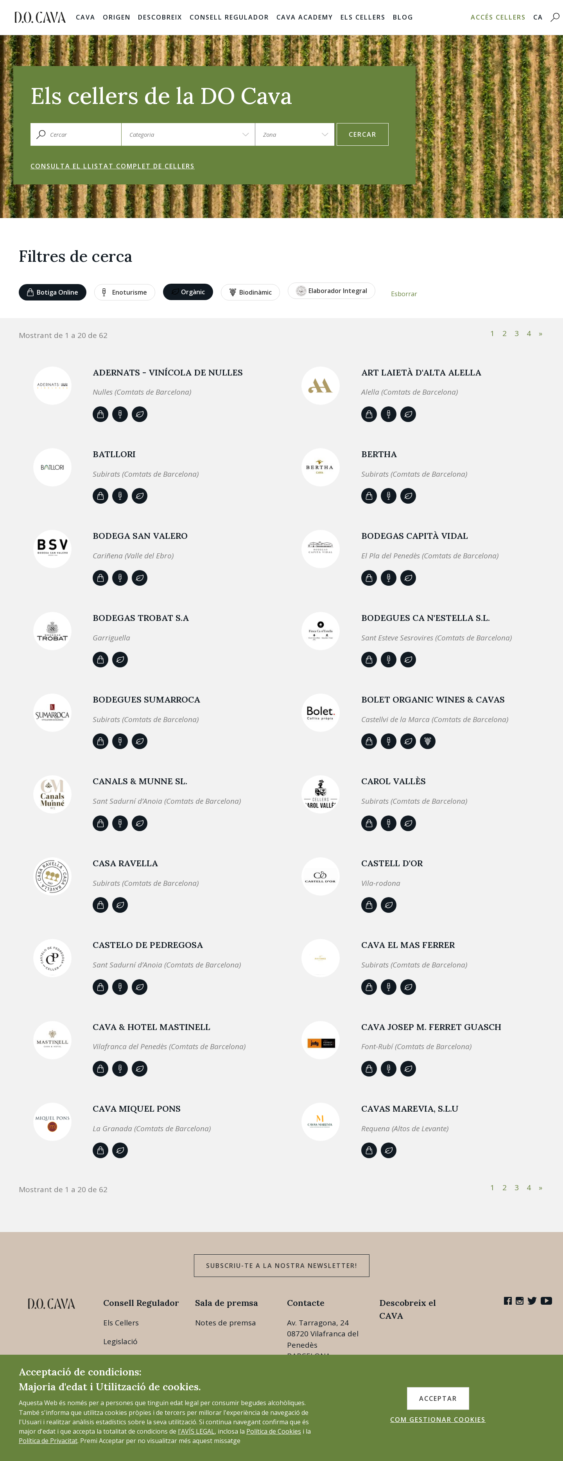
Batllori (114, 454)
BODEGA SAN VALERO (140, 535)
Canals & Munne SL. (140, 781)
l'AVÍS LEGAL (196, 1431)
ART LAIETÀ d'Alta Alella (421, 372)
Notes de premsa (225, 1323)
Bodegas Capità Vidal (414, 535)
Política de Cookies (273, 1431)
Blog (403, 17)
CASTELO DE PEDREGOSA (148, 944)
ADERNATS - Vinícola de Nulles (168, 372)
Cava (85, 17)
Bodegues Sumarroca (146, 699)
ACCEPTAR (438, 1398)
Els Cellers (363, 17)
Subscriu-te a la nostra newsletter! (281, 1265)
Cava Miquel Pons (137, 1108)
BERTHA (379, 454)
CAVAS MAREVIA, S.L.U (410, 1108)
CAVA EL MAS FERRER (408, 944)
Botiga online (52, 292)
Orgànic (188, 292)
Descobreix (160, 17)
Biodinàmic (251, 292)
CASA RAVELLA (125, 863)
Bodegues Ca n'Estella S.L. (425, 617)
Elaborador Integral (331, 291)
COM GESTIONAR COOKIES (438, 1419)
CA (538, 17)
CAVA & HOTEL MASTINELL (151, 1026)
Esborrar (404, 294)
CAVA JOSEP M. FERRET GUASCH (431, 1026)
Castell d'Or (392, 863)
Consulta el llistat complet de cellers (112, 166)
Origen (117, 17)
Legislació (120, 1341)
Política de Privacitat (48, 1440)
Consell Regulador (229, 17)
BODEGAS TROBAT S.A (141, 617)
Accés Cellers (498, 17)
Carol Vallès (393, 781)
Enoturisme (124, 292)
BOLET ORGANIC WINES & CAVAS (433, 699)
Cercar (363, 134)
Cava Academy (304, 17)
